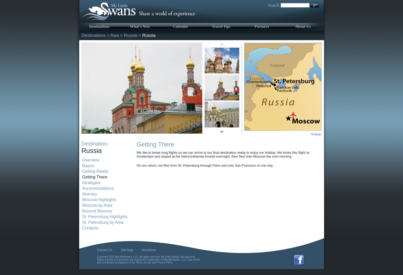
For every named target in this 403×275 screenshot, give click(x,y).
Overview (90, 160)
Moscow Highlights (99, 199)
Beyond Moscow (97, 211)
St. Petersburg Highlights (105, 216)
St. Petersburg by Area (103, 222)
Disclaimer (149, 250)
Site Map (127, 250)
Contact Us (104, 250)
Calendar (180, 26)
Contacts (90, 228)
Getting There (94, 177)
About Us (303, 26)
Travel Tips (221, 26)
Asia (115, 35)
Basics (88, 166)
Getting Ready (95, 171)
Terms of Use (143, 262)
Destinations (99, 26)
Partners (262, 26)
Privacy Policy (165, 262)
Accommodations (98, 188)
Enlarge (316, 134)
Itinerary (89, 194)
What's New (140, 26)
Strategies (91, 183)
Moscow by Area (97, 205)
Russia (130, 35)
